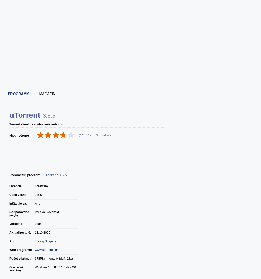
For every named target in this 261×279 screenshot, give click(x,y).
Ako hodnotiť (103, 135)
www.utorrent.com (47, 250)
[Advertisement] (130, 73)
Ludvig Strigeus (45, 241)
